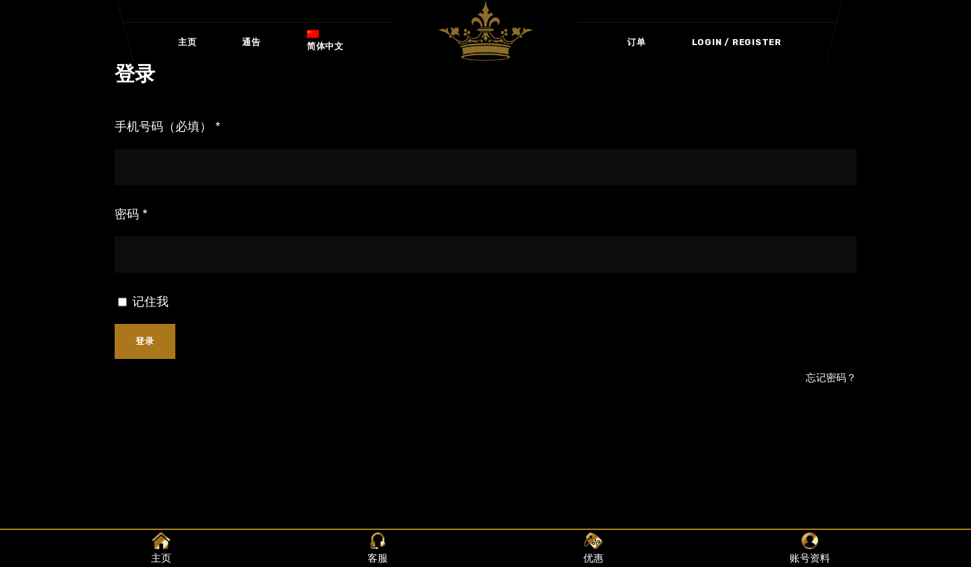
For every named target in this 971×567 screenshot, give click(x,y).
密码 (131, 214)
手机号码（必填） (167, 126)
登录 (145, 341)
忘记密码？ (831, 378)
